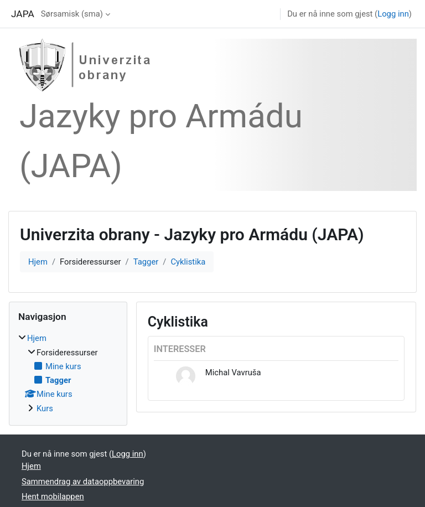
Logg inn (393, 14)
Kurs (45, 408)
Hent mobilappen (53, 496)
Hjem (38, 262)
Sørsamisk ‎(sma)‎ (72, 14)
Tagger (146, 262)
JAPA (22, 13)
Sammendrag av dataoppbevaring (83, 482)
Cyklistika (187, 262)
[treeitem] (68, 373)
